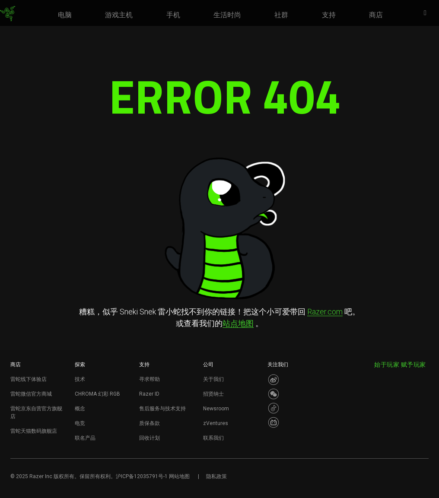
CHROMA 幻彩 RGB (97, 394)
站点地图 (238, 323)
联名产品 (85, 438)
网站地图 (179, 476)
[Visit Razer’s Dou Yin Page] (273, 408)
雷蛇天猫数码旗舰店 (33, 431)
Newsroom (216, 409)
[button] (427, 13)
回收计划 (149, 438)
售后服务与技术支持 (162, 409)
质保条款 (149, 423)
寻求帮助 (149, 379)
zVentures (215, 423)
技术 (80, 379)
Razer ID (149, 394)
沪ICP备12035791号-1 (142, 476)
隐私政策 (216, 476)
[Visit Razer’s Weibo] (273, 380)
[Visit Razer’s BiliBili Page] (273, 422)
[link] (7, 13)
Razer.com (325, 311)
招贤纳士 (213, 394)
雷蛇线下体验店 (28, 379)
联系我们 (213, 438)
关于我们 (213, 379)
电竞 (80, 423)
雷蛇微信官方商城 (31, 394)
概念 (80, 409)
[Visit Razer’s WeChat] (273, 394)
